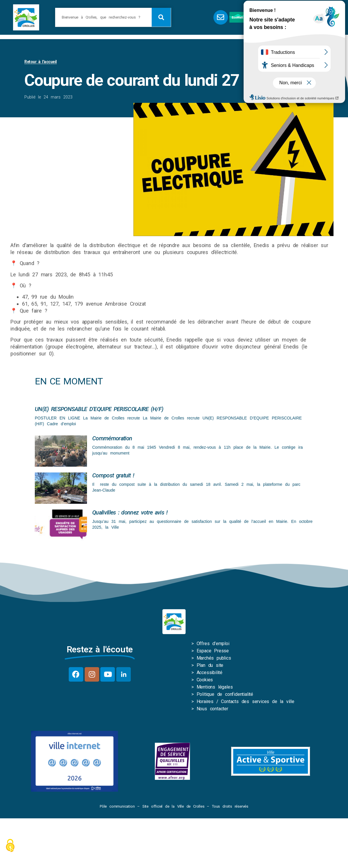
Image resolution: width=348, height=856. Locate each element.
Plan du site (210, 665)
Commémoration (112, 438)
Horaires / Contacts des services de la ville (245, 701)
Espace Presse (213, 651)
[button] (291, 17)
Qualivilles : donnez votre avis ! (130, 512)
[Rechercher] (161, 17)
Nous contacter (212, 708)
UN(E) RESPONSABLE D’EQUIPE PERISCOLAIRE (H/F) (99, 409)
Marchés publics (214, 658)
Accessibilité (209, 672)
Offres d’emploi (213, 643)
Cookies (205, 679)
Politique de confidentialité (225, 694)
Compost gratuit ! (113, 475)
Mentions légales (215, 687)
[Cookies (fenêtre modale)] (10, 846)
